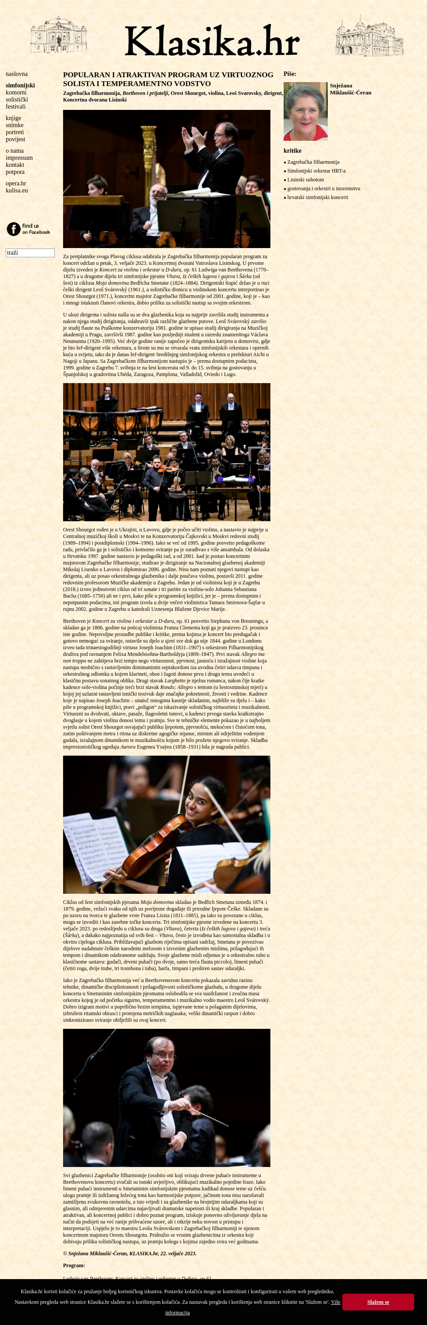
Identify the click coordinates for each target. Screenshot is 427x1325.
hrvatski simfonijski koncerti (318, 197)
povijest (15, 139)
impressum (19, 157)
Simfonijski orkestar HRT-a (317, 171)
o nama (15, 150)
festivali (16, 106)
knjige (13, 118)
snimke (14, 125)
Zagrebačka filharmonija (314, 162)
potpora (15, 172)
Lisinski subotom (306, 180)
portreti (15, 132)
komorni (16, 92)
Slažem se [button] (378, 1302)
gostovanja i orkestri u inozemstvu (324, 188)
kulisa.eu (17, 190)
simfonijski (20, 85)
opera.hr (16, 183)
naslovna (17, 74)
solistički (17, 99)
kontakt (15, 165)
